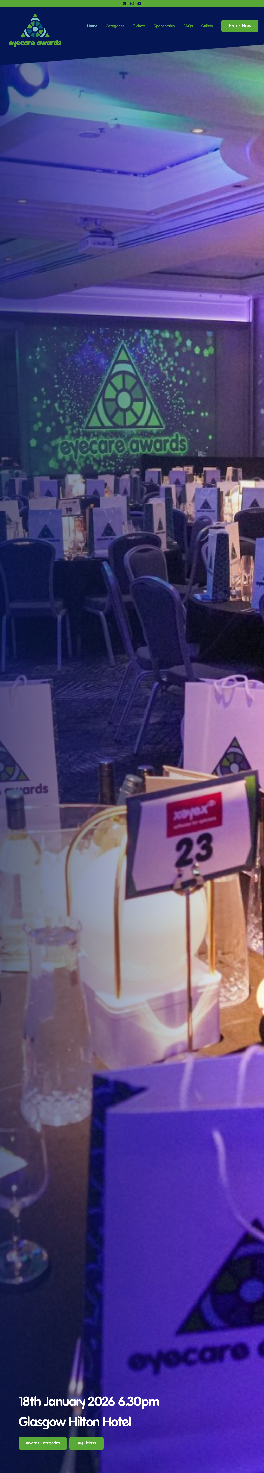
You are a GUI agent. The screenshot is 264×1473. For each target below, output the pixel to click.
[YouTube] (139, 3)
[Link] (35, 29)
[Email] (124, 3)
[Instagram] (132, 3)
